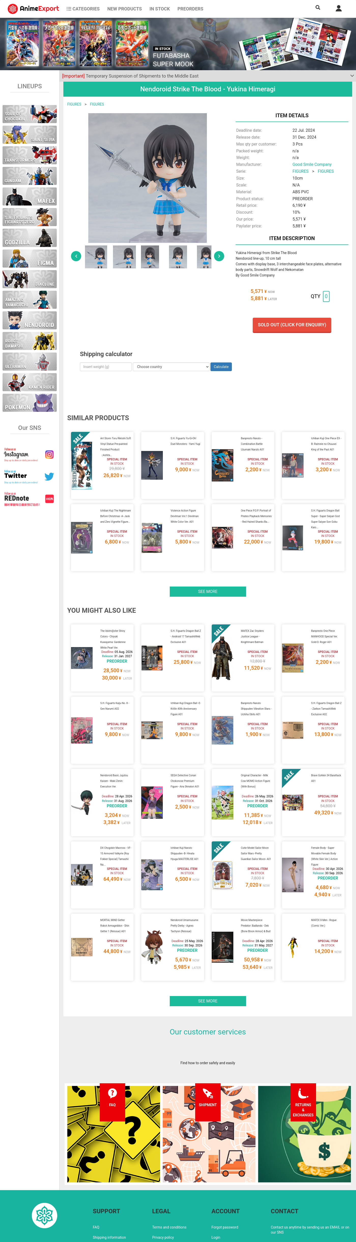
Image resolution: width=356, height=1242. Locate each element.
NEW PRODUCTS (124, 8)
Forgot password (224, 1184)
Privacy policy (163, 1194)
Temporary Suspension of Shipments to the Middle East (130, 76)
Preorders (190, 8)
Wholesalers (221, 1205)
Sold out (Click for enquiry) (292, 324)
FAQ (96, 1184)
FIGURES (74, 104)
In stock (159, 8)
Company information (169, 1205)
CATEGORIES (83, 8)
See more (208, 579)
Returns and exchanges (111, 1205)
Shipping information (109, 1194)
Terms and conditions (169, 1184)
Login (215, 1194)
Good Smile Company (312, 164)
